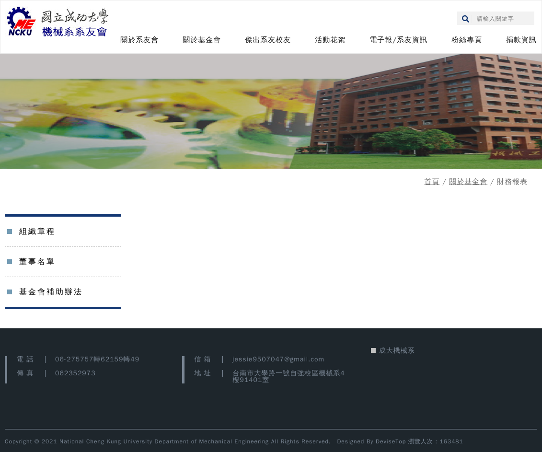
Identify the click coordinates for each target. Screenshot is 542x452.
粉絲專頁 (466, 39)
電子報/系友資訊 (398, 39)
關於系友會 (139, 39)
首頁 (431, 181)
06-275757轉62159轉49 (97, 359)
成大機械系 (397, 351)
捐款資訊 (521, 39)
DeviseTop (391, 441)
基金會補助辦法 (51, 292)
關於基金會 (202, 39)
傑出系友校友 (268, 39)
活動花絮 (330, 39)
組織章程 (37, 231)
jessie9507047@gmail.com (278, 359)
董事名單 (37, 262)
